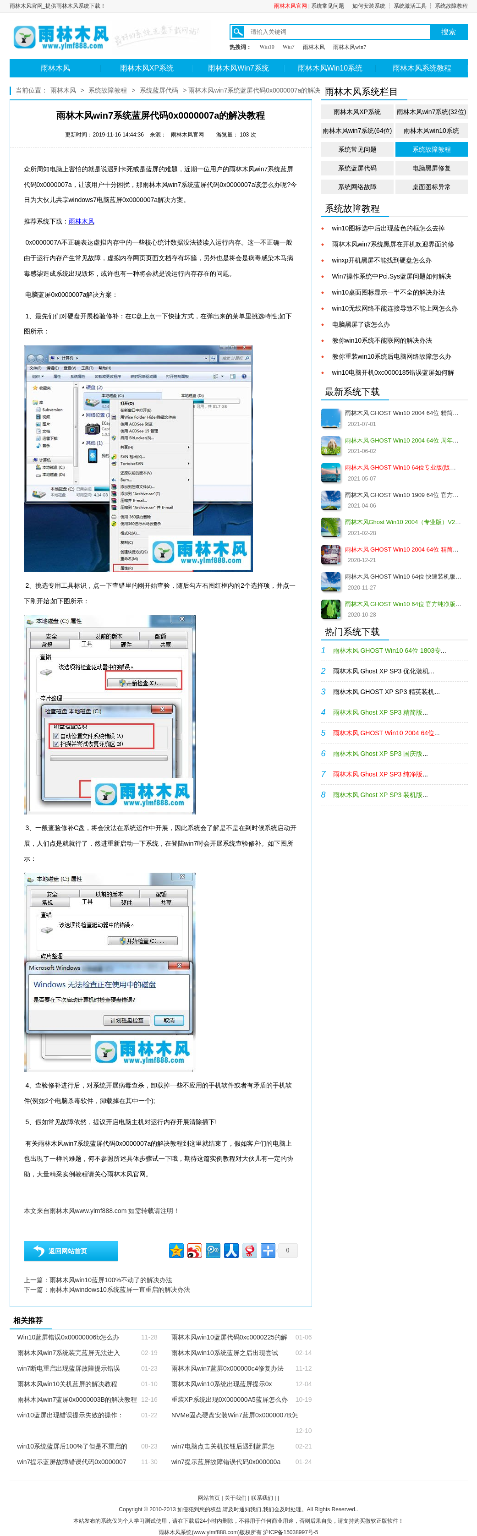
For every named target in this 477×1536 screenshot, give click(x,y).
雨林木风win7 (349, 47)
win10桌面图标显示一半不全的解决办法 (388, 292)
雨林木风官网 (290, 6)
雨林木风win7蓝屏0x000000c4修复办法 (227, 1368)
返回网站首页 (68, 1251)
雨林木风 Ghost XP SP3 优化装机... (383, 671)
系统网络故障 (357, 187)
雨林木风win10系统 (431, 130)
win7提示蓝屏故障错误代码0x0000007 (71, 1461)
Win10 (267, 47)
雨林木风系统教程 (422, 68)
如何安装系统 (368, 6)
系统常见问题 (327, 6)
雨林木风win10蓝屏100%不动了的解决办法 (110, 1280)
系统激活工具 (410, 6)
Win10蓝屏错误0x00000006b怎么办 (68, 1337)
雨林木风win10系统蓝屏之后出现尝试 (224, 1352)
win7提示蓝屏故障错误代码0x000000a (225, 1461)
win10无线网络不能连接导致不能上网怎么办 (395, 308)
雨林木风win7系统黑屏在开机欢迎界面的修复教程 (393, 245)
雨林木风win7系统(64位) (357, 130)
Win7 (289, 47)
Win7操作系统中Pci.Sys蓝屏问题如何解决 (392, 276)
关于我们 (236, 1498)
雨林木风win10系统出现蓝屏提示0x (221, 1384)
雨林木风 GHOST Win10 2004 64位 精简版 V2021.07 (403, 413)
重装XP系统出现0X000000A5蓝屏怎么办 (229, 1399)
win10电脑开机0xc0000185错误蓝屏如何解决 (393, 373)
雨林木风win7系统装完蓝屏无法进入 (69, 1352)
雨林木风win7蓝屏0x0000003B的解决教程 (77, 1399)
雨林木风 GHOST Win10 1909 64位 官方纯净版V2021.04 (403, 495)
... (389, 650)
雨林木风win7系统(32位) (431, 111)
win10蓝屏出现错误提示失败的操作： (70, 1415)
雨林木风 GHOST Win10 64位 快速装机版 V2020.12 (403, 576)
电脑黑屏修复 (431, 168)
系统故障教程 (451, 6)
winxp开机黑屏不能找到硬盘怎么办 (382, 260)
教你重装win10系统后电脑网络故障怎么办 (392, 356)
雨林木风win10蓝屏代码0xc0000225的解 (229, 1337)
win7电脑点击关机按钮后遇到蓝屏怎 (222, 1446)
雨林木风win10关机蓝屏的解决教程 (67, 1384)
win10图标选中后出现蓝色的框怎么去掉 (388, 228)
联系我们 (262, 1498)
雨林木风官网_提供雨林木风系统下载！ (58, 6)
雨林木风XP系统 (147, 68)
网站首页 (209, 1498)
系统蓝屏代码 (159, 90)
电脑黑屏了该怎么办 (361, 324)
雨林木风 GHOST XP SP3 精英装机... (386, 691)
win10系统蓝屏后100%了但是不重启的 (72, 1446)
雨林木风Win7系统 (238, 68)
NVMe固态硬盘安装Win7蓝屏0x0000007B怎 (234, 1415)
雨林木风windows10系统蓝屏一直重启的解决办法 (119, 1289)
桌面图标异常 (431, 187)
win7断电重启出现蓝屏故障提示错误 (69, 1368)
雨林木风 (314, 47)
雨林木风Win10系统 (330, 68)
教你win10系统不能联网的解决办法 (382, 340)
